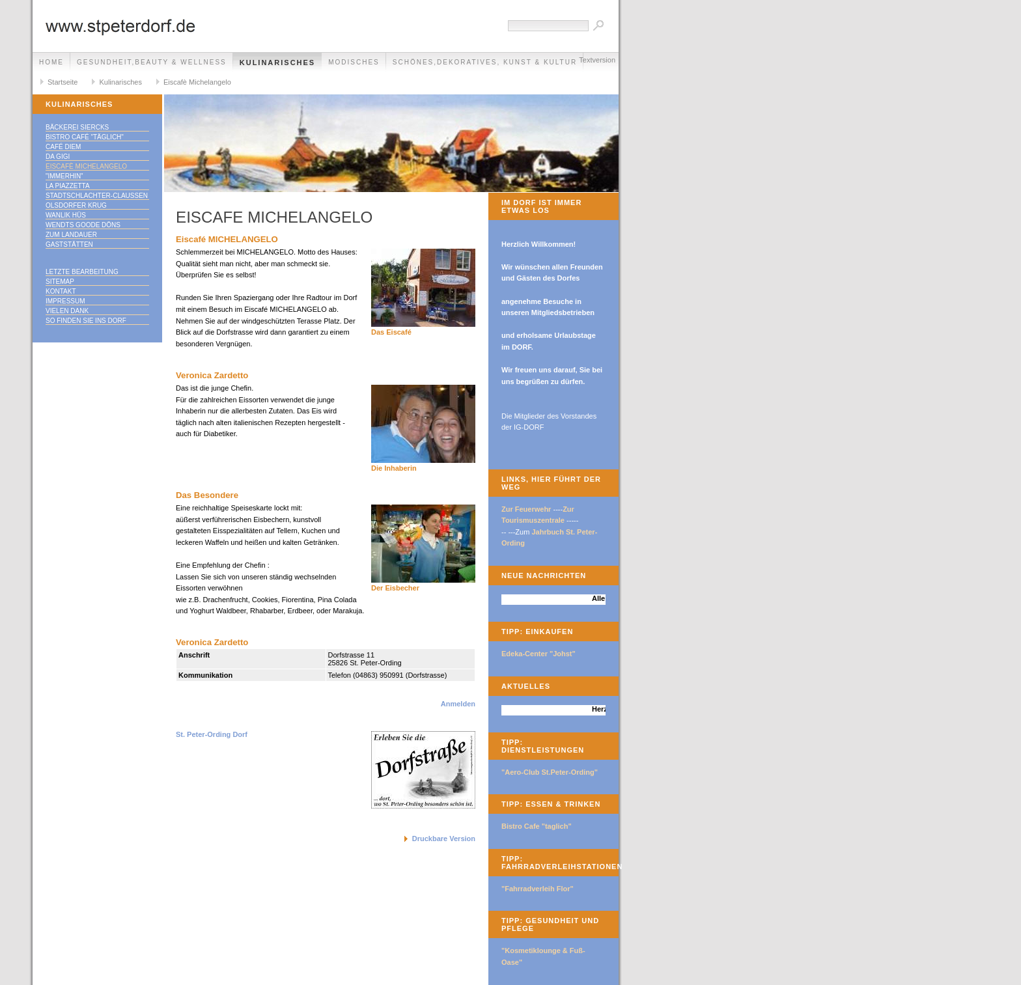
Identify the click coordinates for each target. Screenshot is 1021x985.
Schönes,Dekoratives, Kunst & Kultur (485, 62)
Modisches (354, 62)
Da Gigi (58, 156)
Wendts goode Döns (83, 225)
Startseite (62, 82)
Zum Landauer (71, 234)
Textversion (597, 60)
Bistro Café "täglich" (85, 137)
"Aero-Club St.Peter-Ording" (549, 772)
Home (51, 62)
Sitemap (60, 281)
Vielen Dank (67, 310)
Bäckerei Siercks (77, 127)
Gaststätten (69, 244)
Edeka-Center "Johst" (538, 654)
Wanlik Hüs (66, 215)
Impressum (65, 301)
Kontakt (61, 291)
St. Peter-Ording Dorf (211, 734)
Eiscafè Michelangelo (197, 82)
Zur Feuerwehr (526, 509)
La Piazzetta (68, 185)
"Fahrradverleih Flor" (537, 889)
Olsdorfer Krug (76, 205)
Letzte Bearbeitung (82, 271)
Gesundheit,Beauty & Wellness (152, 62)
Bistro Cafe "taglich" (536, 826)
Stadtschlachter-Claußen (97, 195)
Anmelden (458, 704)
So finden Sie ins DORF (86, 320)
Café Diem (63, 146)
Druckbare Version (443, 838)
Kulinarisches (277, 62)
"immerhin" (64, 176)
